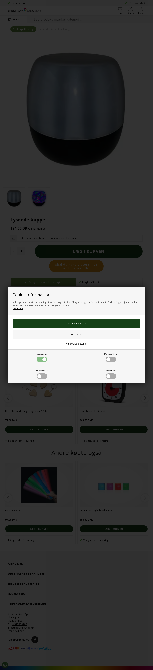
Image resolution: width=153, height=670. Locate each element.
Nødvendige (41, 357)
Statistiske (111, 374)
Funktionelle (42, 374)
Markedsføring (110, 357)
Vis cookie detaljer (76, 343)
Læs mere (18, 308)
